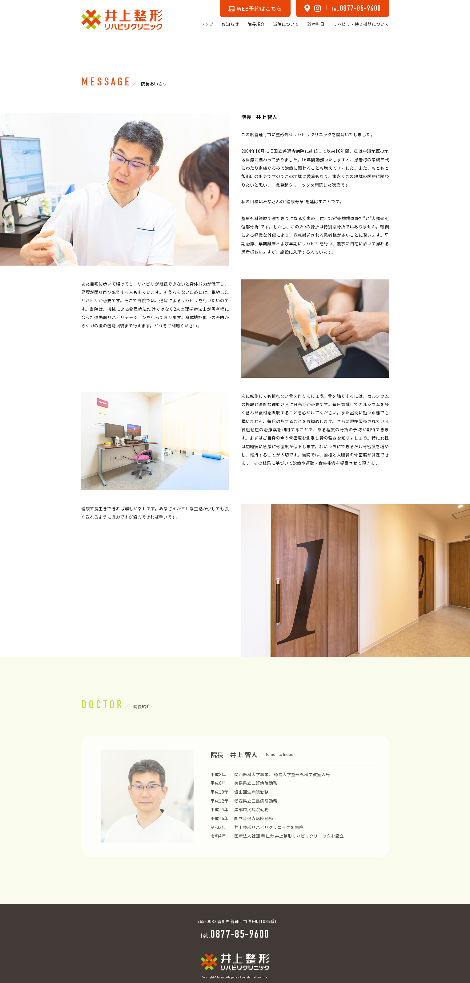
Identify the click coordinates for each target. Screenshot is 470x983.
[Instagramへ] (317, 9)
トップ (206, 24)
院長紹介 (256, 24)
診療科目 (315, 24)
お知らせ (230, 24)
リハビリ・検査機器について (361, 24)
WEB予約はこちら (255, 8)
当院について (286, 24)
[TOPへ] (122, 19)
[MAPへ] (307, 9)
